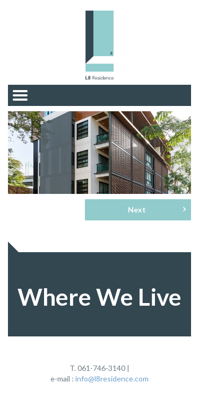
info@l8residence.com (112, 378)
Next (157, 209)
